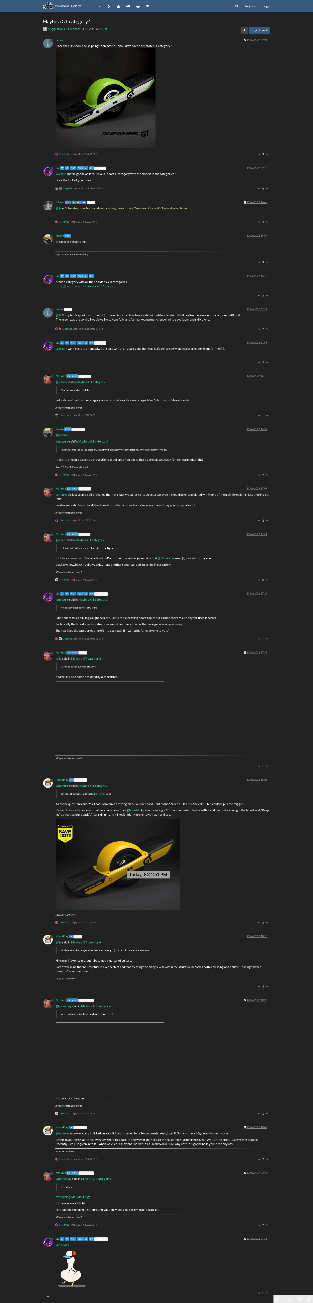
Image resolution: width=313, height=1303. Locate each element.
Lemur (59, 40)
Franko (60, 235)
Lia (57, 168)
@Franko (84, 489)
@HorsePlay (166, 558)
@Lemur (100, 168)
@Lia (91, 202)
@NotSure (78, 429)
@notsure (62, 435)
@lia (58, 208)
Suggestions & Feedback (64, 29)
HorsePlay (62, 779)
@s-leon (61, 382)
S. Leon (60, 202)
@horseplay (63, 1006)
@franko (61, 494)
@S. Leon (84, 376)
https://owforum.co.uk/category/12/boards (84, 286)
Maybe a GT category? (91, 382)
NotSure (61, 376)
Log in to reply (260, 30)
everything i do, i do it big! (73, 1197)
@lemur (61, 174)
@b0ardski (134, 810)
